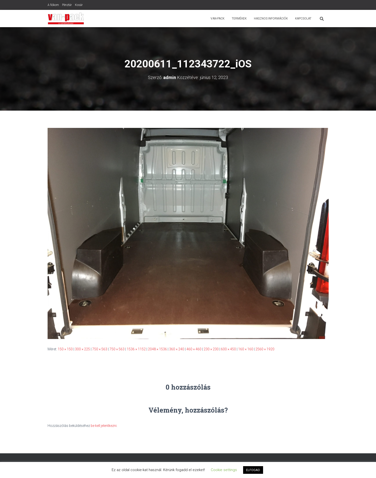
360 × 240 (176, 349)
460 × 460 (193, 349)
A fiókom (53, 5)
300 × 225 (82, 349)
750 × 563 (99, 349)
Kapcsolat (303, 18)
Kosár (79, 5)
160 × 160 (245, 349)
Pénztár (67, 5)
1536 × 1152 (136, 349)
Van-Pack (217, 18)
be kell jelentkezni (104, 426)
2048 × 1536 (157, 349)
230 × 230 (211, 349)
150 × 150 (65, 349)
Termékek (239, 18)
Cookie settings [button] (224, 470)
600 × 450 (228, 349)
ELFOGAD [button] (253, 470)
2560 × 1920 (264, 349)
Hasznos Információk (271, 18)
